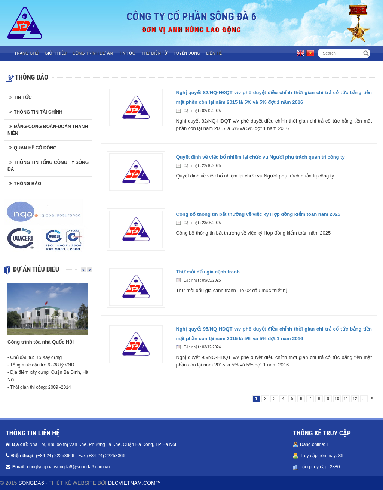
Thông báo (27, 183)
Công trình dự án (93, 53)
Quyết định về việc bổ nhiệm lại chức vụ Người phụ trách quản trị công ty (260, 157)
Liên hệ (213, 53)
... (363, 398)
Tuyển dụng (187, 53)
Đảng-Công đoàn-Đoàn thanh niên (47, 130)
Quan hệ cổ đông (35, 148)
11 (346, 398)
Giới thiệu (55, 53)
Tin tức (127, 53)
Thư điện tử (154, 53)
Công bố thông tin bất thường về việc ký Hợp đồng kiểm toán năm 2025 (258, 214)
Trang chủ (26, 53)
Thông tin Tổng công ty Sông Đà (48, 166)
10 (337, 398)
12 (355, 398)
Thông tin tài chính (38, 112)
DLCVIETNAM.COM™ (134, 483)
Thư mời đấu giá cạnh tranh (208, 272)
